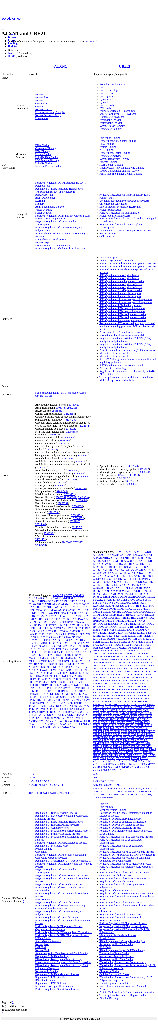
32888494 (79, 473)
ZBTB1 (144, 758)
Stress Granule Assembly (48, 941)
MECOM (114, 650)
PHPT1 (85, 670)
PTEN (134, 683)
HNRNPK (135, 623)
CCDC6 (139, 572)
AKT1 (58, 598)
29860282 (71, 428)
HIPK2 (135, 617)
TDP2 (57, 706)
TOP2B (149, 737)
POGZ (38, 676)
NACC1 (125, 656)
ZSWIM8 (56, 726)
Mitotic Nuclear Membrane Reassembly (120, 206)
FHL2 (45, 634)
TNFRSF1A (122, 737)
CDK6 (48, 613)
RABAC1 (98, 686)
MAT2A (136, 647)
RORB (105, 701)
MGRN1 (142, 650)
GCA (52, 637)
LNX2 (96, 644)
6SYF (96, 797)
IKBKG (144, 626)
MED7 (123, 650)
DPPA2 (144, 593)
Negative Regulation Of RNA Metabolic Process (61, 842)
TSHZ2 (114, 749)
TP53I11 (61, 708)
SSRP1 (96, 722)
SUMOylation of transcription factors (119, 275)
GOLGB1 (149, 611)
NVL (95, 668)
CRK (39, 619)
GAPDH (33, 637)
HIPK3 (143, 617)
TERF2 (151, 731)
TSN (121, 749)
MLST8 (57, 661)
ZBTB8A (137, 761)
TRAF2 (80, 708)
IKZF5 (112, 629)
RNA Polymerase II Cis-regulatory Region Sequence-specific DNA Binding (122, 943)
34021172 (40, 539)
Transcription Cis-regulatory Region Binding (123, 995)
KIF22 (84, 649)
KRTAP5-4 (111, 638)
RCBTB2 (125, 692)
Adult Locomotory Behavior (50, 206)
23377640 (70, 479)
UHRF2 (62, 714)
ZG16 (136, 764)
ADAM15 (78, 595)
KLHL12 (42, 652)
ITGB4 (85, 646)
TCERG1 (115, 731)
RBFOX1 (46, 688)
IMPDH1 (121, 629)
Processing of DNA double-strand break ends (123, 332)
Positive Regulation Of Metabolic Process (57, 917)
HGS (105, 617)
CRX (45, 619)
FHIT (131, 605)
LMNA (131, 641)
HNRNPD (124, 623)
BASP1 (85, 604)
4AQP (53, 793)
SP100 (148, 716)
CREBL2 (109, 584)
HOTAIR (56, 643)
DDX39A (124, 590)
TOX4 (53, 708)
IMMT (65, 646)
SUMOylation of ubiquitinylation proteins (121, 281)
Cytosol (39, 106)
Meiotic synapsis (108, 257)
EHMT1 (61, 625)
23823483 (61, 482)
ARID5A (56, 601)
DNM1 (112, 593)
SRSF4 (145, 719)
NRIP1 (131, 665)
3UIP (137, 791)
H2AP (52, 640)
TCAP (32, 706)
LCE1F (97, 641)
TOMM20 (43, 708)
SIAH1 (122, 710)
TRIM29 (97, 746)
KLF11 (32, 652)
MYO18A (34, 664)
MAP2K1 (135, 644)
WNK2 (79, 717)
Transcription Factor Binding (114, 152)
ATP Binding (106, 149)
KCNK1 (131, 632)
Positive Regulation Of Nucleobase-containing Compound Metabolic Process (60, 907)
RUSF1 (109, 704)
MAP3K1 (146, 644)
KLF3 (105, 635)
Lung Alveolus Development (50, 239)
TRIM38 (43, 711)
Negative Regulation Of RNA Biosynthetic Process (62, 875)
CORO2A (141, 581)
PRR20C (63, 679)
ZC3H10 (74, 720)
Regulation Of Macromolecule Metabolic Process (61, 836)
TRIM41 (117, 746)
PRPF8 (145, 680)
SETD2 (44, 694)
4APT (46, 793)
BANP (96, 563)
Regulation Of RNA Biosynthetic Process (57, 824)
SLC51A (43, 697)
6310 (31, 773)
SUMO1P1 (108, 725)
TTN (136, 749)
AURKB (147, 560)
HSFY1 (85, 643)
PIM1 (104, 674)
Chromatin (41, 851)
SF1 (59, 694)
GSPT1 (45, 640)
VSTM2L (48, 717)
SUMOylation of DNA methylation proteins (122, 314)
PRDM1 (33, 679)
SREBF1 (40, 700)
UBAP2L (85, 711)
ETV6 (110, 602)
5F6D (103, 794)
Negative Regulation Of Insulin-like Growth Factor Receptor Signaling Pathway (62, 217)
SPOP (112, 719)
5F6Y (144, 794)
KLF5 (112, 635)
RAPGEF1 (85, 685)
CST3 (59, 619)
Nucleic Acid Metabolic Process (116, 956)
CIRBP (32, 616)
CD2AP (149, 572)
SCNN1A (106, 707)
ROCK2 (97, 701)
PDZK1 (106, 671)
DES (150, 590)
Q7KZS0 (116, 784)
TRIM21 (106, 743)
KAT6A (40, 649)
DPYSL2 (98, 596)
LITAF (50, 655)
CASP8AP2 (107, 572)
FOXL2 (102, 608)
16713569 (91, 41)
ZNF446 (125, 767)
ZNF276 (67, 723)
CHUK (108, 581)
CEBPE (150, 575)
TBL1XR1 (98, 731)
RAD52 (126, 686)
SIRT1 (138, 710)
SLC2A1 (97, 713)
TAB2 (106, 728)
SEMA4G (34, 694)
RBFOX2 (57, 688)
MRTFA (140, 653)
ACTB (122, 551)
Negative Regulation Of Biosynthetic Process (59, 884)
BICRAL (63, 607)
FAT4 (31, 634)
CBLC (118, 572)
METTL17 (34, 661)
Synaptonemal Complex (112, 84)
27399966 (75, 521)
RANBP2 (98, 689)
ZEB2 (129, 764)
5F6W (130, 794)
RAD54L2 (67, 685)
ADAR (129, 551)
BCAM (104, 563)
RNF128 (144, 695)
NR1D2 (122, 662)
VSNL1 (38, 717)
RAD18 (108, 686)
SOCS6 (110, 716)
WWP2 (152, 755)
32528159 (69, 413)
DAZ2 (74, 619)
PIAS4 (96, 674)
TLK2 (112, 737)
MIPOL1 (97, 653)
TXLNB (144, 749)
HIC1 (111, 617)
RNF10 (57, 691)
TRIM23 (116, 743)
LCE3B (114, 641)
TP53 (106, 740)
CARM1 (151, 569)
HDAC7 (97, 617)
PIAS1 (32, 673)
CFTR (112, 578)
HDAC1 (130, 614)
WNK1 (71, 717)
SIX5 (74, 694)
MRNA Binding (43, 938)
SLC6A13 (54, 697)
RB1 (119, 689)
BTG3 (32, 610)
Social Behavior (43, 212)
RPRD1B (137, 701)
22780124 (53, 434)
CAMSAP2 (131, 569)
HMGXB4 (130, 620)
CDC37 (97, 575)
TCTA (50, 706)
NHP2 (113, 659)
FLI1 (144, 605)
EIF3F (86, 625)
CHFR (134, 578)
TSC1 (59, 711)
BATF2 (32, 607)
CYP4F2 (128, 587)
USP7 (85, 714)
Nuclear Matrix (43, 109)
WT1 (144, 755)
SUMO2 (119, 725)
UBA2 (152, 749)
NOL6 (132, 659)
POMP (56, 676)
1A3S (96, 788)
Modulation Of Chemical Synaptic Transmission (125, 230)
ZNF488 (77, 723)
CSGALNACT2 (131, 584)
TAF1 (113, 728)
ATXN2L (66, 604)
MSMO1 (66, 661)
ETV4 (32, 631)
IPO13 (130, 629)
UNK (70, 714)
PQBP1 (81, 676)
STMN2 (121, 722)
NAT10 (141, 656)
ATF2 (105, 560)
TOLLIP (33, 708)
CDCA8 (106, 575)
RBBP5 (126, 689)
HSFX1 (76, 643)
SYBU (69, 703)
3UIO (131, 791)
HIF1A (118, 617)
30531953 (65, 440)
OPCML (52, 670)
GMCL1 (145, 608)
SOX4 (126, 716)
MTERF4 (85, 661)
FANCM (109, 605)
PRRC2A (34, 682)
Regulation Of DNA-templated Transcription (59, 188)
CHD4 (127, 578)
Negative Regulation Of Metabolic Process (58, 902)
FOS (95, 608)
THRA (149, 734)
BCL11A (113, 563)
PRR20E (83, 679)
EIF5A (116, 599)
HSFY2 (33, 646)
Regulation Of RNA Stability (50, 977)
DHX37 (52, 622)
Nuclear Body (106, 105)
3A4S (117, 791)
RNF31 (65, 691)
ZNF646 (97, 770)
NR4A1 (66, 667)
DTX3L (115, 596)
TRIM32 (33, 711)
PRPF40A (135, 680)
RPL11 (114, 701)
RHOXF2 (47, 691)
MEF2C (132, 650)
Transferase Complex (110, 128)
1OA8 (32, 793)
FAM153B (50, 631)
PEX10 (122, 671)
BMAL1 (128, 566)
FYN (87, 634)
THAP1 (141, 734)
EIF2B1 (108, 599)
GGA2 (67, 637)
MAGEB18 (35, 658)
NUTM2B (34, 670)
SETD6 (53, 694)
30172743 (77, 527)
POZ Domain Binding (47, 160)
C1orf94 (51, 610)
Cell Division (106, 236)
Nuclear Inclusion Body (48, 115)
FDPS (38, 634)
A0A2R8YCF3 (37, 784)
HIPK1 (126, 617)
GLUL (136, 608)
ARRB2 (97, 560)
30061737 (61, 407)
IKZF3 (104, 629)
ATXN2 (56, 604)
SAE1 (134, 704)
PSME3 (127, 683)
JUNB (96, 632)
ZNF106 (97, 767)
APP (95, 557)
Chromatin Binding (45, 148)
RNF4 (73, 691)
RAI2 (76, 685)
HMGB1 (109, 620)
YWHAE (34, 720)
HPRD (11, 56)
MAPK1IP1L (111, 647)
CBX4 (131, 572)
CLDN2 (116, 581)
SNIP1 (148, 713)
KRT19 (149, 635)
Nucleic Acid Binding (47, 971)
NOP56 (97, 662)
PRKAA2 (106, 680)
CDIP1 (40, 613)
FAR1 (83, 631)
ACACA (58, 595)
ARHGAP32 (44, 601)
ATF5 (72, 601)
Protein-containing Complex (50, 112)
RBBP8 (144, 689)
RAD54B (136, 686)
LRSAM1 (77, 655)
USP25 (96, 755)
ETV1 (102, 602)
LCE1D (150, 638)
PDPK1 (97, 671)
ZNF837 (106, 770)
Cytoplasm (41, 103)
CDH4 (114, 575)
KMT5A (139, 635)
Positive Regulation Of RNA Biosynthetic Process (62, 935)
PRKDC (116, 680)
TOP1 (132, 737)
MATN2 (69, 658)
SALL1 (142, 704)
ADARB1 (139, 551)
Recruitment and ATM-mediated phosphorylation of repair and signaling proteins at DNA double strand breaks (127, 326)
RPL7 (121, 701)
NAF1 (133, 656)
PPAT (63, 676)
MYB (96, 656)
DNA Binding (42, 145)
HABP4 (121, 614)
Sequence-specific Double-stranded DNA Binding (61, 953)
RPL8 (128, 701)
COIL (70, 616)
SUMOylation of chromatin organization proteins (125, 299)
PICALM (41, 673)
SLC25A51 (84, 694)
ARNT (149, 557)
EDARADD (134, 596)
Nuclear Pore (106, 93)
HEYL (83, 640)
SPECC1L (103, 719)
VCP (31, 717)
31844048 (72, 470)
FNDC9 (53, 634)
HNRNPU (110, 626)
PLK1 (131, 674)
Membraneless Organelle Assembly (54, 986)
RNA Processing (44, 194)
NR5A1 (114, 665)
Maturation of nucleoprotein (114, 353)
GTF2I (104, 614)
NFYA (81, 664)
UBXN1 (128, 752)
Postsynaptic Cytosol (110, 122)
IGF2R (51, 646)
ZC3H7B (85, 720)
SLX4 (116, 713)
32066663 (71, 431)
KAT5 (32, 649)
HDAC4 (140, 614)
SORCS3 (78, 697)
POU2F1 (107, 677)
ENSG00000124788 (39, 781)
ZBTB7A (127, 761)
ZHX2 (51, 723)
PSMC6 (118, 683)
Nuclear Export (43, 242)
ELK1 (124, 599)
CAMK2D (106, 569)
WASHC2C (60, 717)
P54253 (49, 784)
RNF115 (134, 695)
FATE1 (123, 605)
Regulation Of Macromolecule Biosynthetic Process (63, 830)
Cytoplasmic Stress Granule (50, 929)
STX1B (139, 722)
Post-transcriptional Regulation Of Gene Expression (63, 962)
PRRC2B (44, 682)
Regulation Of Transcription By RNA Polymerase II (63, 860)
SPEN (32, 700)
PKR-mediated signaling (112, 368)
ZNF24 (106, 767)
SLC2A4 (107, 713)
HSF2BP (134, 626)
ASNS (65, 601)
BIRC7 (104, 566)
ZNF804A (34, 726)
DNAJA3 (80, 622)
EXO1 (117, 602)
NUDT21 (76, 667)
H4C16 (112, 614)
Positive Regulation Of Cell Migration (119, 212)
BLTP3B (73, 607)
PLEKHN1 (84, 673)
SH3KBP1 (112, 710)
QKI (85, 682)
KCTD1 (141, 632)
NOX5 (113, 662)
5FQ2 (151, 794)
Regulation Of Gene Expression (52, 827)
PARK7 (111, 668)
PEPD (77, 670)
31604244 (61, 491)
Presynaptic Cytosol (110, 119)
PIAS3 (152, 671)
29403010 (83, 497)
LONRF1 (105, 644)
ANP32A (79, 598)
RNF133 (97, 698)
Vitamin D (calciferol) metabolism (117, 260)
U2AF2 (75, 711)
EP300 (131, 599)
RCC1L (85, 688)
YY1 (127, 758)
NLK (49, 667)
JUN (147, 629)
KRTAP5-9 (124, 638)
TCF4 (131, 731)
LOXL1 (58, 655)
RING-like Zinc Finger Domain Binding (120, 173)
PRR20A (43, 679)
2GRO (123, 788)
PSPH (62, 682)
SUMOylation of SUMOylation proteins (120, 290)
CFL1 (68, 613)
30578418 (133, 475)
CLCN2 (51, 616)
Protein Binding (43, 154)
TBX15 (88, 703)
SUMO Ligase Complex (112, 125)
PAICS (102, 668)
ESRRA (86, 628)
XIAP (103, 758)
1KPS (102, 788)
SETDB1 (149, 707)
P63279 (107, 784)
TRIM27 (136, 743)
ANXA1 (138, 554)
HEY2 (76, 640)
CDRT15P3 (58, 613)
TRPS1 (105, 749)
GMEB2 (76, 637)
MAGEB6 (58, 658)
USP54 (77, 714)
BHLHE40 (52, 607)
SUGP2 (33, 703)
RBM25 (106, 692)
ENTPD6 (61, 628)
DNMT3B (133, 593)
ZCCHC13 (34, 723)
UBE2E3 (33, 714)
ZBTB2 (107, 761)
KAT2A (104, 632)
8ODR (103, 797)
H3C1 (59, 640)
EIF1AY (70, 625)
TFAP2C (117, 734)
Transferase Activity (110, 155)
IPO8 (72, 646)
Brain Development (45, 197)
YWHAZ (44, 720)
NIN (120, 659)
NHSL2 (33, 667)
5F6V (123, 794)
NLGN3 (42, 667)
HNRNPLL (44, 643)
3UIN (124, 791)
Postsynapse (41, 118)
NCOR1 (63, 664)
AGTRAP (105, 554)
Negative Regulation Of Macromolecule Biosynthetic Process (120, 919)
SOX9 (141, 716)
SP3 (95, 719)
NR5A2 (123, 665)
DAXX (147, 587)
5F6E (110, 794)
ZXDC (65, 726)
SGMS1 (66, 694)
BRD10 (83, 607)
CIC (86, 613)
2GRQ (138, 788)
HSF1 (119, 626)
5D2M (96, 794)
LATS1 (142, 638)
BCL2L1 (123, 563)
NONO (140, 659)
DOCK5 (33, 625)
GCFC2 (59, 637)
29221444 (85, 425)
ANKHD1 (67, 598)
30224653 (122, 475)
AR (100, 557)
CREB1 (152, 581)
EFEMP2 (51, 625)
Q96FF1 (58, 784)
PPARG (126, 677)
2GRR (146, 788)
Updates (12, 46)
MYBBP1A (105, 656)
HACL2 (67, 640)
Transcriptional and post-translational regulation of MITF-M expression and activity (126, 378)
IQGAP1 (139, 629)
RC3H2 (115, 692)
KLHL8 (51, 652)
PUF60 (142, 683)
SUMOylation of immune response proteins (122, 320)
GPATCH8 (34, 640)
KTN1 (133, 638)
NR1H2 (131, 662)
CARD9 (141, 569)
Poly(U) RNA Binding (47, 157)
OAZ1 (43, 670)
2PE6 (96, 791)
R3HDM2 (55, 685)
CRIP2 (32, 619)
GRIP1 (96, 614)
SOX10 (119, 716)
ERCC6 (140, 599)
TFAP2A (97, 734)
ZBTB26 (116, 761)
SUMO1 (41, 703)
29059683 (57, 410)
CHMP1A (144, 578)
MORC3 (131, 653)
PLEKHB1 (71, 673)
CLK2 (125, 581)
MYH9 (116, 656)
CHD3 (119, 578)
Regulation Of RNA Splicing (50, 983)
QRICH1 (33, 685)
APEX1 (148, 554)
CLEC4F (61, 616)
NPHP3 (57, 667)
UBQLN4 (52, 714)
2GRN (116, 788)
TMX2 (86, 706)
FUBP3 (80, 634)
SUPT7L (139, 725)
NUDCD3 (149, 665)
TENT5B (77, 706)
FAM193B (74, 631)
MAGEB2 (47, 658)
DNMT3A (122, 593)
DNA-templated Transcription (115, 983)
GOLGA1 (127, 611)
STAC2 (77, 700)
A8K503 (97, 784)
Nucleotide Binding (109, 137)
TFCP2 (126, 734)
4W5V (144, 791)
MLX (123, 653)
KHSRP (97, 635)
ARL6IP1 (140, 557)
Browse (12, 37)
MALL (125, 644)
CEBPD (140, 575)
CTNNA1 (117, 587)
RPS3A (146, 701)
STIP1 (112, 722)
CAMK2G (118, 569)
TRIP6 (52, 711)
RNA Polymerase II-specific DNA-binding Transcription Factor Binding (122, 952)
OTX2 (60, 670)
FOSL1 (62, 634)
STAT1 (104, 722)
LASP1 (34, 655)
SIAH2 (131, 710)
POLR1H (146, 674)
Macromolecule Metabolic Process (117, 935)
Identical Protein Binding (48, 166)
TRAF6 (97, 743)
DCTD (96, 590)
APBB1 (33, 601)
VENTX (113, 755)
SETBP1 (139, 707)
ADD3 (41, 598)
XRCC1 (111, 758)
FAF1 (143, 602)
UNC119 (148, 752)
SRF (138, 719)
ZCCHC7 (120, 764)
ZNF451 (134, 767)
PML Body (105, 108)
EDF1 (144, 596)
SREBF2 (50, 700)
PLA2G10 (59, 673)
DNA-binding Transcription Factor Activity (58, 959)
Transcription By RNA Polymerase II (55, 191)
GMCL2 (97, 611)
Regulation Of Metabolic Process (53, 845)
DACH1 (137, 587)
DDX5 (144, 590)
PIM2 (50, 673)
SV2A (62, 703)
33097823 (132, 466)
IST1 (78, 646)
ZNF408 (115, 767)
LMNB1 (140, 641)
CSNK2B (98, 587)
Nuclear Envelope (109, 90)
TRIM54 (127, 746)
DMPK (71, 622)
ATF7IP (119, 560)
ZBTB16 (97, 761)
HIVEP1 (33, 643)
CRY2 (52, 619)
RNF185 (128, 698)
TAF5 (135, 728)
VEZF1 (123, 755)
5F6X (137, 794)
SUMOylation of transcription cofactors (120, 284)
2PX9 (102, 791)
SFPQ (103, 710)
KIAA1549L (73, 649)
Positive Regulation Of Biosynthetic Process (58, 926)
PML (31, 676)
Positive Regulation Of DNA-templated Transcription (63, 932)
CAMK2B (71, 610)
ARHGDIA (108, 557)
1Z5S (109, 788)
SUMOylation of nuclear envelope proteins (122, 365)
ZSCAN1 (45, 726)
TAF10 (120, 728)
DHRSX (42, 622)
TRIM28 (145, 743)
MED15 (84, 658)
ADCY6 (33, 598)
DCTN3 (33, 622)
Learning (40, 200)
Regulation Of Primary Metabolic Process (57, 833)
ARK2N (119, 557)
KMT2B (60, 652)
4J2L (64, 793)
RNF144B (108, 698)
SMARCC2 (66, 697)
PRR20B (53, 679)
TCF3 (124, 731)
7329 (95, 773)
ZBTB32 (64, 720)
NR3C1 (97, 665)
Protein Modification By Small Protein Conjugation (126, 992)
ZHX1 (44, 723)
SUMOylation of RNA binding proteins (120, 305)
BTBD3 (145, 566)
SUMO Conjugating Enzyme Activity (119, 170)
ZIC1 (142, 764)
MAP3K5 (98, 647)
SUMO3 (129, 725)
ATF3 (111, 560)
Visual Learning (43, 209)
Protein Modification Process (114, 215)
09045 (96, 777)
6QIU (71, 793)
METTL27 (46, 661)
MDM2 (105, 650)
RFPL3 (134, 692)
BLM (112, 566)
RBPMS (76, 688)
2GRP (131, 788)
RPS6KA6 (98, 704)
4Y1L (151, 791)
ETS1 (96, 602)
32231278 (124, 478)
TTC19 (67, 711)
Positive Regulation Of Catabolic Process (57, 989)
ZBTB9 (147, 761)
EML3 (52, 628)
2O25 (153, 788)
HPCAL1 (67, 643)
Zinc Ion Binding (108, 998)
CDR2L (123, 575)
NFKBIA (105, 659)
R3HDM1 (44, 685)
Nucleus (39, 94)
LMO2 (149, 641)
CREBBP (98, 584)
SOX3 (87, 697)
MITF (106, 653)
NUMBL (86, 667)
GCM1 (120, 608)
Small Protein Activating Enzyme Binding (121, 167)
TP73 (119, 740)
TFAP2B (107, 734)
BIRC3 (96, 566)
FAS (117, 605)
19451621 (74, 404)
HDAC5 (149, 614)
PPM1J (96, 680)
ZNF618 (144, 767)
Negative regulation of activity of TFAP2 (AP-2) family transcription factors (125, 340)
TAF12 (128, 728)
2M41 (39, 793)
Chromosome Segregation (113, 203)
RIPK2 (107, 695)
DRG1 (106, 596)
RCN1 (32, 691)
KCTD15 (61, 649)
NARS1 (44, 664)
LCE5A (123, 641)
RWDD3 (118, 704)
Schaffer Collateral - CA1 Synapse (117, 113)
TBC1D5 (78, 703)
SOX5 (134, 716)
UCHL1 (138, 752)
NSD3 (139, 665)
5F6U (117, 794)
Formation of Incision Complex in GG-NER (122, 335)
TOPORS (98, 740)
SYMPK (97, 728)
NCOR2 (72, 664)
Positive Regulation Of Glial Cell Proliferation (60, 248)
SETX (96, 710)
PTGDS (70, 682)
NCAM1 (53, 664)
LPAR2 (67, 655)
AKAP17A (117, 554)
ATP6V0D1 (35, 604)
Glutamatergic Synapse (111, 116)
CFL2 (105, 578)
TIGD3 (104, 737)
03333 (32, 777)
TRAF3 (135, 740)
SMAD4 (124, 713)
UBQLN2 (118, 752)
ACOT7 (68, 595)
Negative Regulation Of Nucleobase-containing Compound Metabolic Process (60, 856)
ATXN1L (47, 604)
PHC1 (129, 671)
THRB (96, 737)
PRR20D (73, 679)
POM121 (47, 676)
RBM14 (97, 692)
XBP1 (96, 758)
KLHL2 (130, 635)
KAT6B (113, 632)
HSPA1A (42, 646)
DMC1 (104, 593)
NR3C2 (106, 665)
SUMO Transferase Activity (114, 158)
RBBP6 (135, 689)
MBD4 (96, 650)
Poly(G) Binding (44, 163)
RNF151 (118, 698)
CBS (124, 572)
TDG (137, 731)
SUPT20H (52, 703)
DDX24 (114, 590)
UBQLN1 (107, 752)
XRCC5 (120, 758)
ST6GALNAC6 (64, 700)
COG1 (132, 581)
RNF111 (124, 695)
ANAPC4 (129, 554)
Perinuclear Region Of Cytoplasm (117, 110)
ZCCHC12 (108, 764)
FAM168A (62, 631)
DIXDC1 (61, 622)
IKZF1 (96, 629)
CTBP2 (108, 587)
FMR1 (151, 605)
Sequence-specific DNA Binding (116, 959)
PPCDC (149, 677)
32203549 (67, 458)
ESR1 (148, 599)
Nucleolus (40, 100)
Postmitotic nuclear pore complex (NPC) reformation (127, 350)
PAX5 (127, 668)
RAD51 (117, 686)
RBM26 (67, 688)
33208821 (83, 455)
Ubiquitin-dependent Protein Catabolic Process (124, 200)
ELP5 (45, 628)
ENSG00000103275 (103, 781)
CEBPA (131, 575)
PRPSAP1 (98, 683)
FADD (135, 602)
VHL (130, 755)
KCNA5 (122, 632)
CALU (96, 569)
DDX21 (105, 590)
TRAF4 (144, 740)
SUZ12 (148, 725)
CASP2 (97, 572)
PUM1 (78, 682)
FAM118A (98, 605)
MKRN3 (114, 653)
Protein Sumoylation (110, 209)
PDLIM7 (143, 668)
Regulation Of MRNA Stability (51, 956)
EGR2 (151, 596)
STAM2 (86, 700)
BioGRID (13, 53)
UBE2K (97, 752)
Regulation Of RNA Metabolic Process (56, 812)
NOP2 (148, 659)
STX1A (130, 722)
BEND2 (41, 607)
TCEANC (41, 706)
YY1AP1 (55, 720)
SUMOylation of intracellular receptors (120, 293)
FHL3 (138, 605)
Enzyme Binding (108, 161)
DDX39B (135, 590)
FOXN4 (71, 634)
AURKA (137, 560)
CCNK (32, 613)
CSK (142, 584)
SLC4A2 (33, 697)
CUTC (66, 619)
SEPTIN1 (128, 707)
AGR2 (96, 554)
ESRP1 (77, 628)
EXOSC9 (126, 602)
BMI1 (137, 566)
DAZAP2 (83, 619)
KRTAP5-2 (99, 638)
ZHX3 (59, 723)
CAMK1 (61, 610)
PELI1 (114, 671)
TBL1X (143, 728)
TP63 (113, 740)
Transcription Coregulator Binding (117, 140)
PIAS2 (144, 671)
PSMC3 (54, 682)
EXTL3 (40, 631)
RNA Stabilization (45, 980)
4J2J (59, 793)
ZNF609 (86, 723)
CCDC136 (83, 610)
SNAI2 (133, 713)
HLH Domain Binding (111, 164)
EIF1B (79, 625)
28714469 (40, 524)
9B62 (110, 797)
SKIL (146, 710)
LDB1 (42, 655)
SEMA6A (117, 707)
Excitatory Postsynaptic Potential (52, 245)
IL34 (58, 646)
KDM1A (151, 632)
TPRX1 (71, 708)
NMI (125, 659)
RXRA (127, 704)
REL (38, 691)
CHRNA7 (77, 613)
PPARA (117, 677)
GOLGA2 (138, 611)
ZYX (72, 726)
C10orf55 (41, 610)
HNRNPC (98, 623)
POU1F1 (97, 677)
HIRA (150, 617)
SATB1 (97, 707)
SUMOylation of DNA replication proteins (122, 308)
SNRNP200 (99, 716)
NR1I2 (148, 662)
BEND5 (133, 563)
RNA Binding (42, 151)
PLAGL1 (122, 674)
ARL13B (129, 557)
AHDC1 (50, 598)
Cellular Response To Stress (114, 974)
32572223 (51, 449)
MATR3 (145, 647)
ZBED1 (135, 758)
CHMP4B (98, 581)
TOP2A (140, 737)
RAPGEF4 (34, 688)
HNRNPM (98, 626)
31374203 (71, 419)
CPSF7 (77, 616)
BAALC (76, 604)
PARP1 (119, 668)
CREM (85, 616)
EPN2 (70, 628)
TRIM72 (147, 746)
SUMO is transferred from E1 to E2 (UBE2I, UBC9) (127, 263)
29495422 (143, 469)
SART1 (151, 704)
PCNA (134, 668)
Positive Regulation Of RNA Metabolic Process (60, 887)
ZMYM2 (151, 764)
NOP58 (105, 662)
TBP (107, 731)
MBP (77, 658)
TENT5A (66, 706)
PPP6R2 (71, 676)
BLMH (119, 566)
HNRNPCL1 (111, 623)
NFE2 (96, 659)
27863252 (62, 443)
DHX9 (96, 593)
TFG (133, 734)
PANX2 (69, 670)
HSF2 (126, 626)
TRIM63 (137, 746)
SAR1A (81, 691)
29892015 (72, 407)
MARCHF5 (125, 647)
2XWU (110, 791)
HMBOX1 (98, 620)
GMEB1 (106, 611)
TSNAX (128, 749)
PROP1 (126, 680)
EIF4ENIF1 (35, 628)
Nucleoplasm (42, 97)
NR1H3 (140, 662)
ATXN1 (60, 66)
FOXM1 (111, 608)
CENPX (97, 578)
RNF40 (145, 698)
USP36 (104, 755)
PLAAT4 (112, 674)
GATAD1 (43, 637)
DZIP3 (41, 625)
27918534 (53, 512)
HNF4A (141, 620)
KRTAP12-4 (72, 652)
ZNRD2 (116, 770)
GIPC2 (128, 608)
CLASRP (42, 616)
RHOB (142, 692)
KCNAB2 (50, 649)
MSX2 (75, 661)
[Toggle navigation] (2, 29)
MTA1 (149, 653)
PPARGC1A (137, 677)
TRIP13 (97, 749)
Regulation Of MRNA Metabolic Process (57, 974)
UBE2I (124, 66)
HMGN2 (119, 620)
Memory (39, 203)
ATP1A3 (80, 601)
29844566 (69, 437)
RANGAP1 (110, 689)
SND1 (141, 713)
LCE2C (105, 641)
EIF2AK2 (98, 599)
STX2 (146, 722)
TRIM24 (126, 743)
